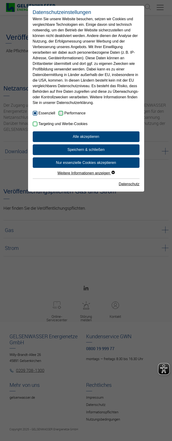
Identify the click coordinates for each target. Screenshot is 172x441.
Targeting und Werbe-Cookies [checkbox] (63, 124)
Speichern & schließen (85, 150)
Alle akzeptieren (86, 137)
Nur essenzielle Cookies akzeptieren (86, 163)
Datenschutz (129, 184)
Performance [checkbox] (75, 113)
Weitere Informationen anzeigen (86, 173)
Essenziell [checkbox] (47, 113)
